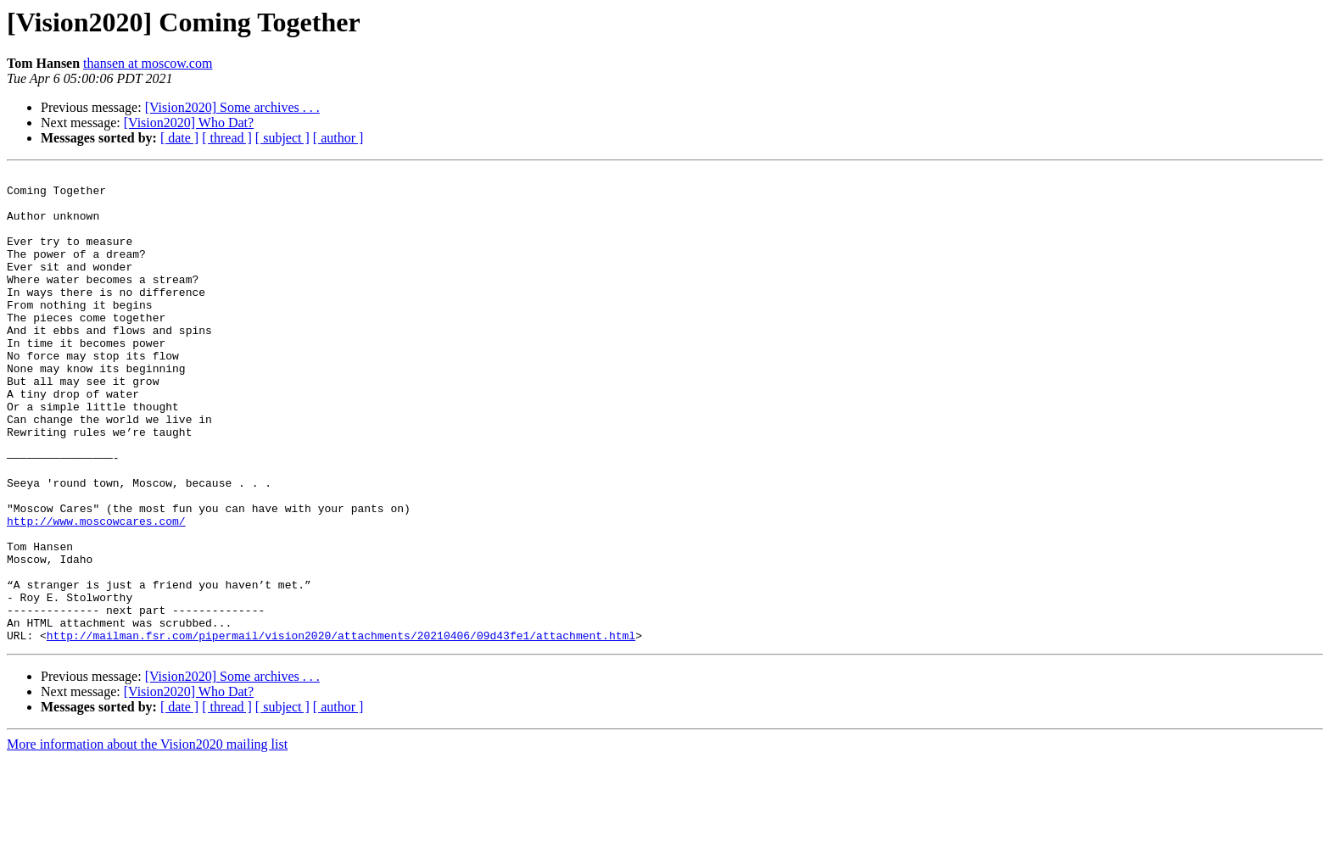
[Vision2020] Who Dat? (189, 122)
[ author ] (338, 138)
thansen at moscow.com (147, 63)
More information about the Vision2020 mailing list (147, 838)
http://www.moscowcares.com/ (96, 591)
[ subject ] (282, 138)
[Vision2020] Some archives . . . (232, 107)
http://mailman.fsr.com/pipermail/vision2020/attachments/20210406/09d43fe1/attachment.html (341, 729)
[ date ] (179, 138)
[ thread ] (227, 138)
